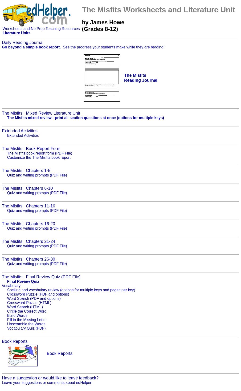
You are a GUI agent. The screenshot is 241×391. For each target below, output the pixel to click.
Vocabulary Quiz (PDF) (26, 328)
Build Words (17, 316)
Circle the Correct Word (26, 311)
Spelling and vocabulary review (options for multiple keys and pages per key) (71, 290)
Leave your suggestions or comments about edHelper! (47, 383)
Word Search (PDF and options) (34, 298)
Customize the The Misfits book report (38, 157)
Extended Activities (23, 135)
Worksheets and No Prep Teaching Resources (41, 29)
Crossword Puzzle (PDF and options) (38, 294)
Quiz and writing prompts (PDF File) (37, 175)
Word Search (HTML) (25, 307)
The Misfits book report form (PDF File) (39, 153)
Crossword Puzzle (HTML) (29, 303)
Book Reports (59, 353)
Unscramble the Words (26, 324)
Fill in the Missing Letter (27, 320)
